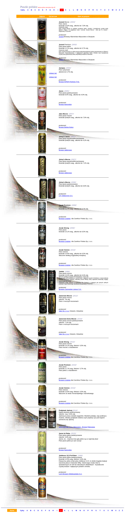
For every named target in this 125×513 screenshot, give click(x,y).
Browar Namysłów (65, 104)
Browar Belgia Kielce (66, 127)
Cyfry (23, 10)
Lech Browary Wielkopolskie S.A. (70, 474)
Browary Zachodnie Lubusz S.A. (70, 289)
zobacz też (53, 73)
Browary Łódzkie (65, 218)
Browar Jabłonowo (65, 150)
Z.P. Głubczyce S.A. (66, 196)
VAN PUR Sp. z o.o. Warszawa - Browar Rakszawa (77, 427)
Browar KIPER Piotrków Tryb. (69, 82)
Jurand (61, 37)
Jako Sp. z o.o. (64, 311)
